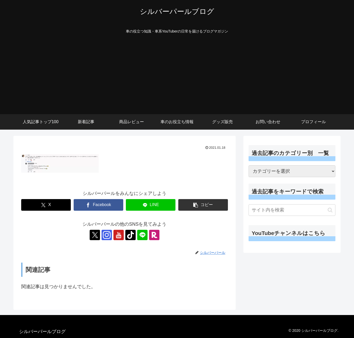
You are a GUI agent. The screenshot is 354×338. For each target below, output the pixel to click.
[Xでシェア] (46, 205)
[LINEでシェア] (150, 205)
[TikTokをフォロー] (130, 235)
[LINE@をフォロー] (142, 235)
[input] (292, 210)
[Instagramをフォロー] (107, 235)
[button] (203, 205)
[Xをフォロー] (95, 235)
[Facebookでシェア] (98, 205)
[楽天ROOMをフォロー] (154, 235)
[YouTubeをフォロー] (118, 235)
